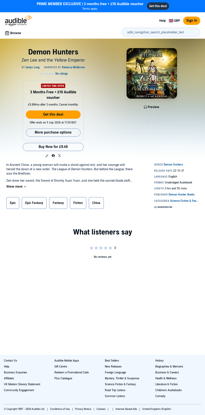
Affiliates (9, 378)
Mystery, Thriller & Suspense (122, 378)
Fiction (78, 203)
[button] (46, 155)
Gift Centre (60, 366)
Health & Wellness (166, 378)
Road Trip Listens (115, 390)
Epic (13, 203)
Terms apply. (90, 6)
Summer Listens (115, 396)
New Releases (113, 366)
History (159, 360)
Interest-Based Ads (127, 409)
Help (162, 21)
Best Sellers (112, 360)
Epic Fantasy (34, 203)
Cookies (101, 409)
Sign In (191, 21)
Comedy (160, 396)
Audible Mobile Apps (66, 360)
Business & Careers (167, 372)
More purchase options (53, 132)
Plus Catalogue (63, 378)
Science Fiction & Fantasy (120, 384)
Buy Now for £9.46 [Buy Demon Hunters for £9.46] (53, 147)
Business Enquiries (15, 372)
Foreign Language (115, 372)
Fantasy (58, 203)
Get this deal (53, 114)
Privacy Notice (83, 409)
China (96, 203)
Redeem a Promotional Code (71, 372)
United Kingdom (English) (156, 409)
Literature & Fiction (166, 384)
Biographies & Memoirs (169, 366)
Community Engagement (19, 390)
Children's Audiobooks (168, 390)
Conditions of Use (60, 409)
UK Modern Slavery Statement (22, 384)
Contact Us (10, 360)
